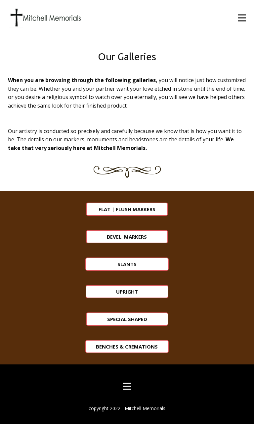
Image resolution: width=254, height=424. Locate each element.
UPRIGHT (127, 291)
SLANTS (127, 264)
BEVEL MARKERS (127, 236)
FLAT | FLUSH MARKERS (127, 209)
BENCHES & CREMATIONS (127, 346)
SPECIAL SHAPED (127, 319)
